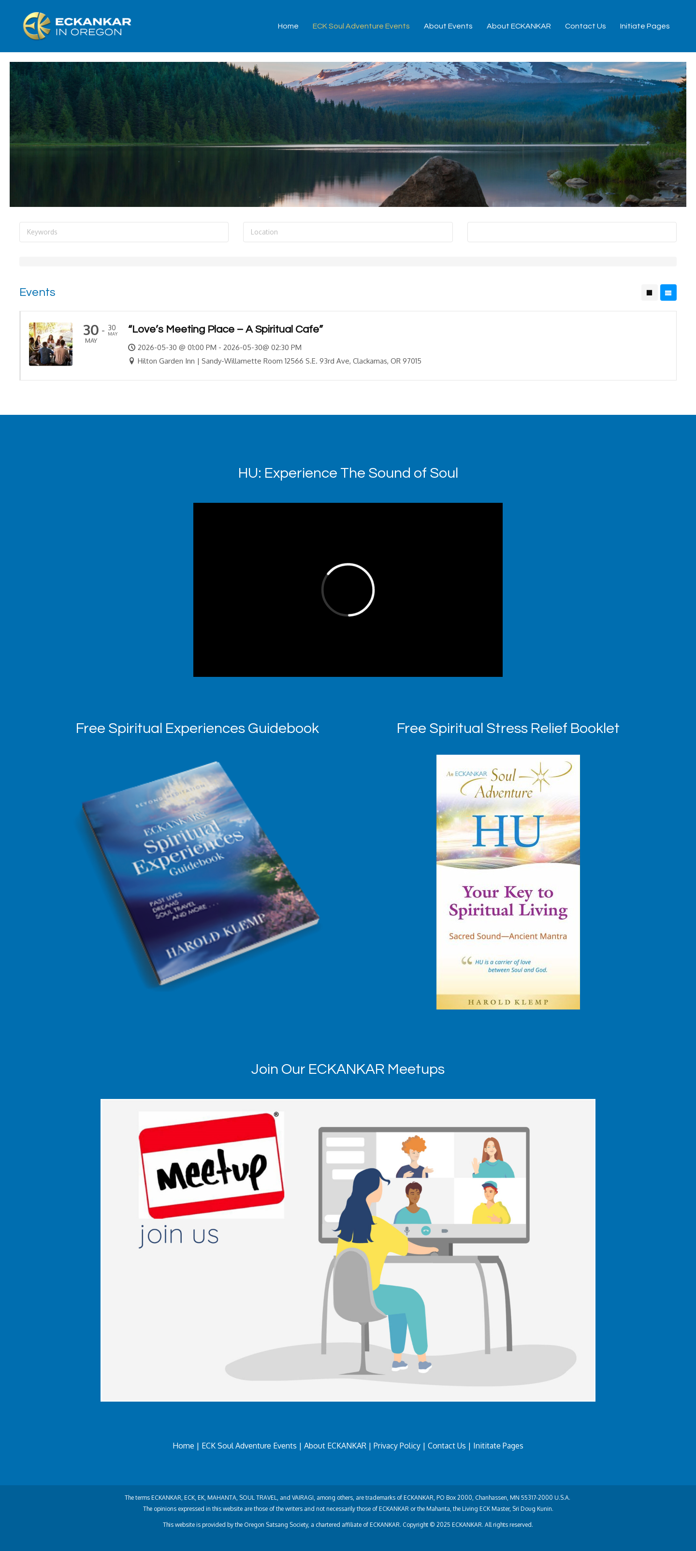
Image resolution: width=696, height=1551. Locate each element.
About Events (448, 26)
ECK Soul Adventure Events (361, 26)
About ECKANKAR (519, 26)
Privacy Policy (397, 1445)
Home (288, 26)
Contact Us (585, 26)
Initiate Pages (645, 26)
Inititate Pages (498, 1445)
